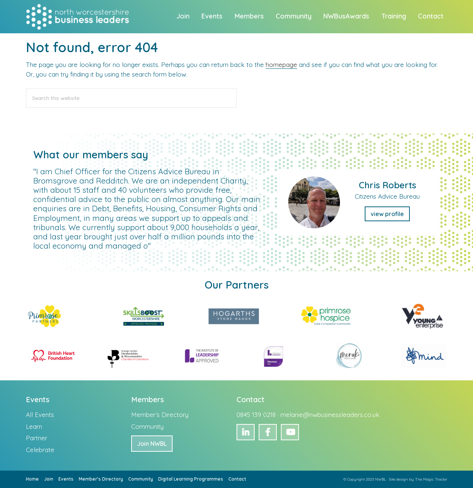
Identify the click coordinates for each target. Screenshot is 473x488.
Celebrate (40, 450)
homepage (281, 64)
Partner (36, 438)
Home (32, 479)
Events (66, 479)
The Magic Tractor (431, 479)
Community (147, 426)
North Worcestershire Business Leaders (78, 16)
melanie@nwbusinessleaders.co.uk (330, 414)
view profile (387, 214)
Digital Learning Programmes (190, 479)
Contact (237, 479)
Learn (34, 426)
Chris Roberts (387, 185)
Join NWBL (152, 443)
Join (48, 479)
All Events (40, 414)
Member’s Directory (159, 414)
